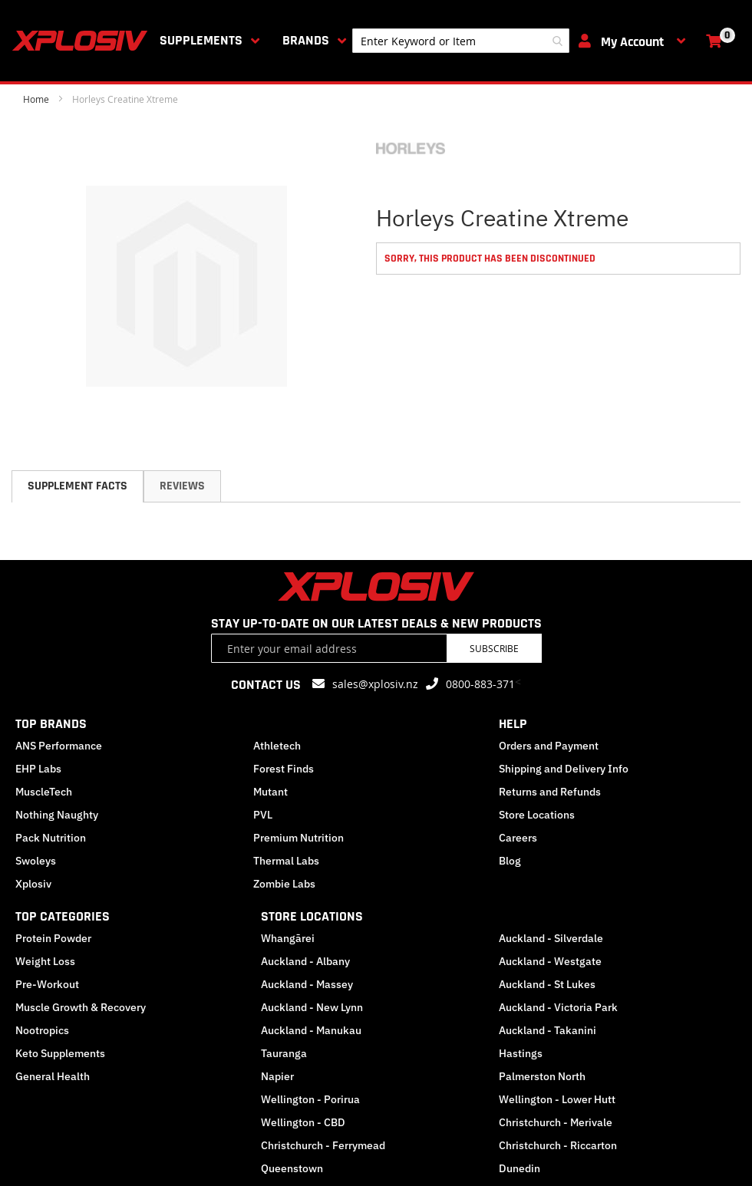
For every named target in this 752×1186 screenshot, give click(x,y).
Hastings (521, 1053)
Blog (510, 861)
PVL (262, 815)
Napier (277, 1076)
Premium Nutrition (298, 838)
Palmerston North (542, 1076)
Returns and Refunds (550, 792)
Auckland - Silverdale (551, 938)
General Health (52, 1076)
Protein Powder (53, 938)
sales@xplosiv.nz (375, 684)
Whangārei (288, 938)
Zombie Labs (284, 884)
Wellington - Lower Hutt (557, 1099)
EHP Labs (38, 769)
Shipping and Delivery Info (563, 769)
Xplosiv (33, 884)
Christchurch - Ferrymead (323, 1145)
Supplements (201, 40)
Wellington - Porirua (310, 1099)
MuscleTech (43, 792)
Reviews (182, 486)
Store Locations (537, 815)
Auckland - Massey (307, 984)
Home (36, 99)
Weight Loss (45, 961)
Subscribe (494, 648)
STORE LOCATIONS (312, 916)
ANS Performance (58, 746)
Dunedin (519, 1168)
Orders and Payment (549, 746)
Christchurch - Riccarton (558, 1145)
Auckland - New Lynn (312, 1007)
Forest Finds (283, 769)
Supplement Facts (77, 486)
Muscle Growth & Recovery (80, 1007)
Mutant (270, 792)
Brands (305, 40)
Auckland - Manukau (311, 1030)
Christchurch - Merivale (555, 1122)
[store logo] (83, 40)
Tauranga (284, 1053)
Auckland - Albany (305, 961)
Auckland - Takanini (547, 1030)
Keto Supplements (60, 1053)
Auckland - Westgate (550, 961)
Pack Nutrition (50, 838)
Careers (518, 838)
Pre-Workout (47, 984)
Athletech (277, 746)
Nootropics (42, 1030)
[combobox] (460, 40)
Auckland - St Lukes (547, 984)
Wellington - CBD (303, 1122)
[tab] (77, 486)
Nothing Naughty (56, 815)
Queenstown (292, 1168)
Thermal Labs (286, 861)
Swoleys (35, 861)
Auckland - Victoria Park (558, 1007)
